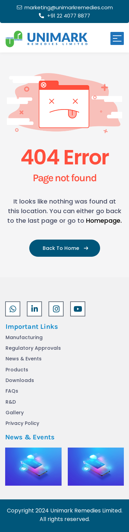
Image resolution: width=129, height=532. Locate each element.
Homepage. (104, 220)
